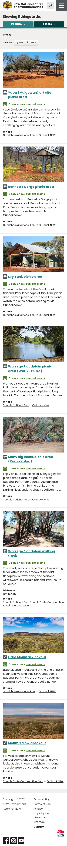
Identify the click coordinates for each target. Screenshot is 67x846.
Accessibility (41, 799)
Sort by (7, 34)
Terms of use (42, 804)
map (33, 42)
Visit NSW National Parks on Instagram (13, 840)
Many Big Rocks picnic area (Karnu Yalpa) (30, 459)
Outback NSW (47, 135)
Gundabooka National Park (19, 135)
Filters (47, 24)
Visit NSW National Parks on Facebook (6, 840)
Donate (39, 826)
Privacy (38, 809)
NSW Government (14, 804)
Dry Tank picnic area (25, 276)
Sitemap (39, 822)
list (21, 42)
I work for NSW (12, 809)
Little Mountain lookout (27, 657)
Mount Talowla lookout (27, 743)
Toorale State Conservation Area (33, 603)
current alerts (35, 104)
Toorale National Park (16, 405)
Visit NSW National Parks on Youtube (21, 840)
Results (16, 24)
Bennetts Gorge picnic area (31, 186)
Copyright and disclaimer (43, 815)
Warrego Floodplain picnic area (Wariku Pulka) (30, 368)
